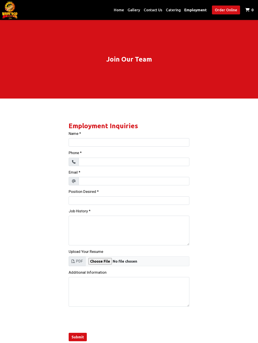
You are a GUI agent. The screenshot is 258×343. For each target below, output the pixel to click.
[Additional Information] (129, 292)
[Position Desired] (129, 200)
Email (73, 172)
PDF (77, 261)
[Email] (134, 181)
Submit (78, 337)
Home (119, 10)
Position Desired (82, 191)
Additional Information (88, 272)
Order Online (226, 10)
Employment (195, 10)
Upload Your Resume (86, 251)
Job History (78, 211)
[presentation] (102, 318)
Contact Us (153, 10)
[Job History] (129, 230)
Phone (74, 153)
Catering (173, 10)
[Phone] (134, 162)
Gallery (134, 10)
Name (73, 133)
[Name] (129, 142)
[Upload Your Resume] (137, 261)
